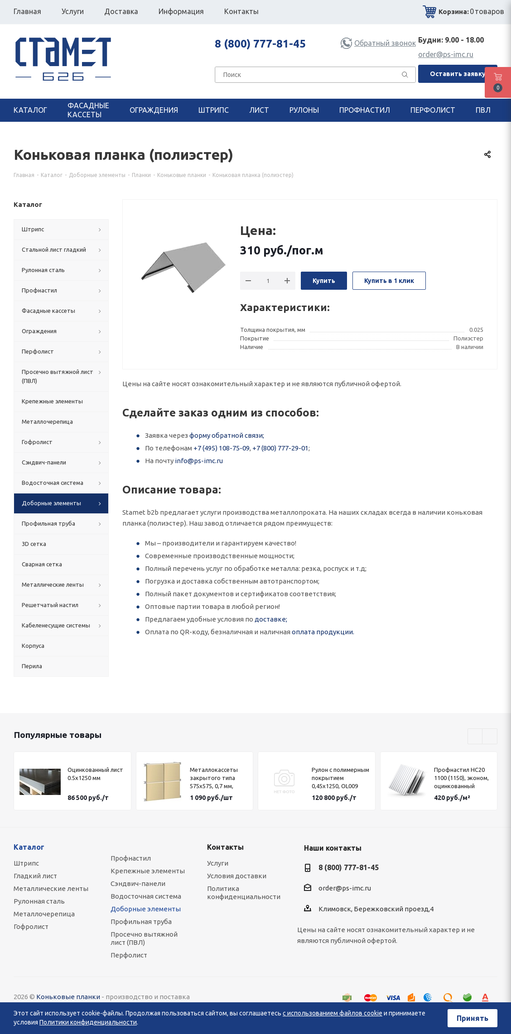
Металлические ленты (51, 888)
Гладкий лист (35, 876)
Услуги (217, 863)
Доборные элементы (146, 909)
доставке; (271, 619)
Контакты (225, 847)
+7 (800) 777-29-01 (280, 448)
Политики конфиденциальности (88, 1022)
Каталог (29, 847)
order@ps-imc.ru (445, 54)
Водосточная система (146, 896)
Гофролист (31, 926)
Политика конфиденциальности (243, 892)
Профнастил (131, 858)
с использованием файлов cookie (332, 1013)
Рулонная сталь (39, 901)
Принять (472, 1018)
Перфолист (129, 955)
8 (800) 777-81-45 (260, 44)
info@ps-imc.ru (199, 460)
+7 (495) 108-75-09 (221, 448)
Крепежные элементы (148, 871)
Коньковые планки (68, 996)
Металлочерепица (44, 914)
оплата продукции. (323, 632)
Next (489, 737)
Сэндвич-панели (138, 883)
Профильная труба (141, 921)
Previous (475, 737)
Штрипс (26, 863)
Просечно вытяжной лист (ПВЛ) (144, 938)
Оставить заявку (458, 73)
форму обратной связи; (226, 435)
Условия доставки (236, 876)
